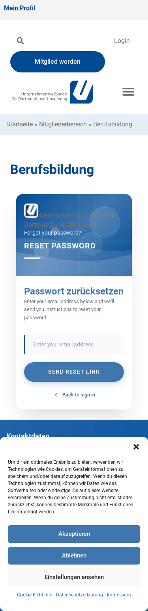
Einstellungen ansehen (74, 577)
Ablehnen (74, 555)
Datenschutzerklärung (79, 595)
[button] (136, 447)
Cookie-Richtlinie (34, 595)
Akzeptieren (74, 533)
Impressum (119, 595)
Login (122, 40)
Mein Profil (19, 8)
